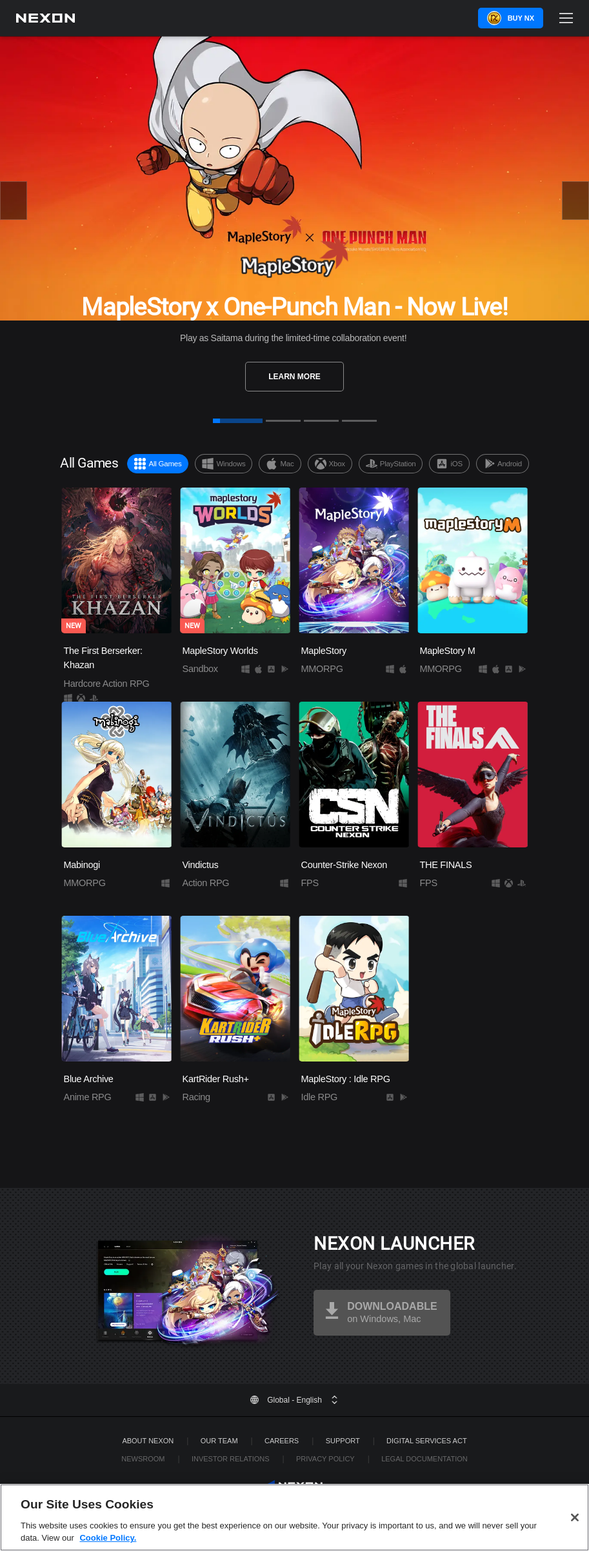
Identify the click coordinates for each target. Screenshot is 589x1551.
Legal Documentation (424, 1459)
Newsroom (143, 1459)
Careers (282, 1441)
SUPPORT (343, 1441)
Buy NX (521, 18)
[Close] (575, 1536)
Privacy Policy (325, 1459)
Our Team (219, 1441)
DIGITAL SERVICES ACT (426, 1441)
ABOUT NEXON (148, 1441)
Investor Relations (231, 1459)
